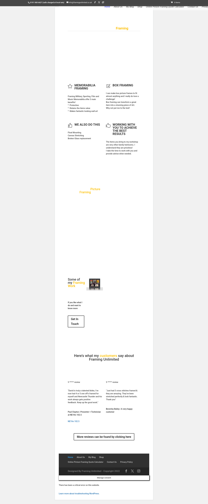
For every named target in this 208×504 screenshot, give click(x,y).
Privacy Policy (126, 462)
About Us (118, 7)
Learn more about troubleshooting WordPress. (79, 493)
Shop (139, 7)
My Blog (130, 7)
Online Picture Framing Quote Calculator (165, 7)
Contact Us (193, 7)
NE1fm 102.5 (73, 421)
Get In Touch (75, 321)
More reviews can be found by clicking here (104, 436)
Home (107, 7)
